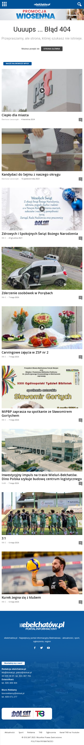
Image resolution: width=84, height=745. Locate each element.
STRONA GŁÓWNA (52, 49)
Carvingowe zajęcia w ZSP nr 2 (25, 352)
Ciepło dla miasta (15, 115)
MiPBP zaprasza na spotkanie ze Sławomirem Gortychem (37, 413)
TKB (40, 732)
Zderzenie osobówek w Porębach (27, 293)
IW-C (4, 238)
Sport (21, 732)
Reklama (31, 732)
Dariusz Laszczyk (10, 119)
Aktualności (10, 732)
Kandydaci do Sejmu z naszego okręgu (31, 174)
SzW (4, 483)
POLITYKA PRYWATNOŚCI (42, 741)
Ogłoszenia (51, 732)
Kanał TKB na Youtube (69, 732)
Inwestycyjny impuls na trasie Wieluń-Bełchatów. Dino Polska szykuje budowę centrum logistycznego (42, 477)
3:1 (4, 538)
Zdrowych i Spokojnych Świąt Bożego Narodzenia (40, 234)
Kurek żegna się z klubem (21, 597)
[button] (79, 4)
